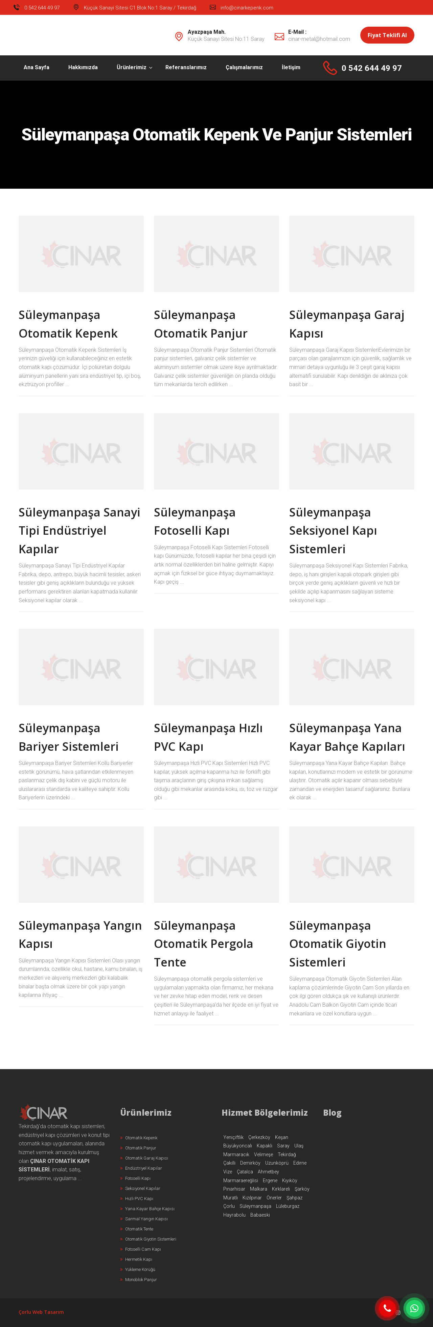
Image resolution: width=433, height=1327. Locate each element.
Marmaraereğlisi (240, 1180)
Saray (283, 1145)
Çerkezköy (259, 1137)
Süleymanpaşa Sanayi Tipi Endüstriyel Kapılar (79, 530)
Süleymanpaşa (255, 1206)
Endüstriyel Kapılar (141, 1168)
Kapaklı (264, 1145)
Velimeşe (263, 1154)
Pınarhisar (234, 1189)
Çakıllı (229, 1163)
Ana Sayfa (36, 67)
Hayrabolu (234, 1215)
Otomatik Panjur (138, 1147)
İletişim (291, 67)
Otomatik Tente (136, 1228)
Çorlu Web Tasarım (41, 1312)
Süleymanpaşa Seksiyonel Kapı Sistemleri (333, 530)
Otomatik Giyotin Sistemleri (148, 1239)
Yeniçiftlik (233, 1137)
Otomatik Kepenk (138, 1137)
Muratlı (230, 1197)
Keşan (281, 1137)
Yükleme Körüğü (137, 1269)
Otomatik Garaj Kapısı (144, 1158)
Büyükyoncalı (237, 1145)
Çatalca (245, 1171)
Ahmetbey (268, 1171)
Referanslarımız (186, 67)
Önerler (274, 1197)
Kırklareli (281, 1189)
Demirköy (250, 1163)
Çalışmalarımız (244, 67)
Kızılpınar (252, 1197)
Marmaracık (236, 1154)
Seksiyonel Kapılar (140, 1188)
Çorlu (229, 1206)
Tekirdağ (287, 1154)
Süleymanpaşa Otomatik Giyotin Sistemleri (337, 944)
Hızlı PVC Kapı (136, 1198)
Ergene (270, 1180)
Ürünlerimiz (131, 67)
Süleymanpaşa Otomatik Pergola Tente (203, 944)
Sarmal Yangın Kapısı (144, 1218)
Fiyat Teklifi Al (387, 35)
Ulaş (298, 1145)
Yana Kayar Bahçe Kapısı (147, 1208)
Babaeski (260, 1215)
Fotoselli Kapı (135, 1178)
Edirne (299, 1163)
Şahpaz (294, 1197)
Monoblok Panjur (138, 1279)
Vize (227, 1171)
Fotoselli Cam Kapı (140, 1249)
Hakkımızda (83, 67)
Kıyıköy (289, 1180)
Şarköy (302, 1189)
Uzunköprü (277, 1163)
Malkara (258, 1189)
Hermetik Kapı (136, 1259)
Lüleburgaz (287, 1206)
